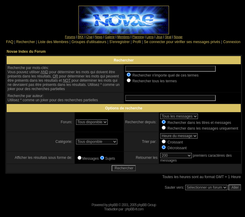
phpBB (113, 205)
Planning (138, 37)
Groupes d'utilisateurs (89, 42)
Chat (89, 37)
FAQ (9, 42)
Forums (70, 37)
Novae (178, 37)
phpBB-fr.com (134, 209)
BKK (81, 37)
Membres (123, 37)
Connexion (231, 42)
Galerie (110, 37)
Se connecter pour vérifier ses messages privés (182, 42)
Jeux (159, 37)
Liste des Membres (53, 42)
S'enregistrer (119, 42)
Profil (137, 42)
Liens (150, 37)
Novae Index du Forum (26, 51)
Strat (168, 37)
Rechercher (25, 42)
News (99, 37)
